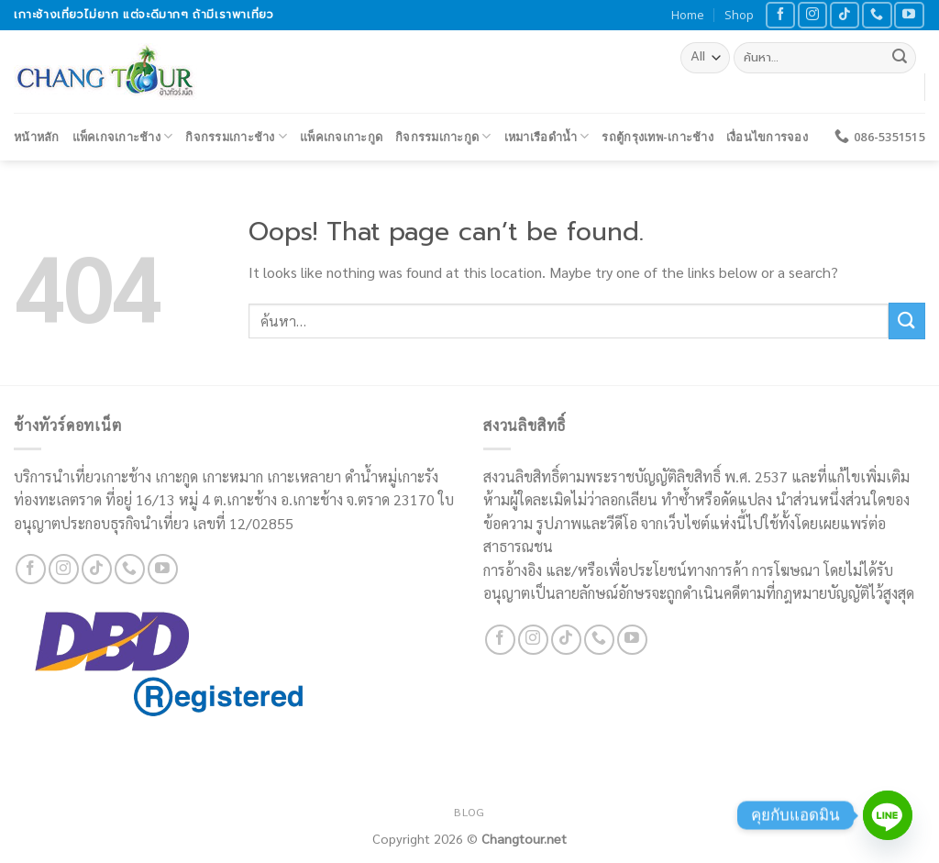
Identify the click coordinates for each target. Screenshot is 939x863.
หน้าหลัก (37, 136)
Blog (469, 811)
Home (687, 14)
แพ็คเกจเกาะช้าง (122, 136)
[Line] (887, 815)
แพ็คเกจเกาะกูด (341, 136)
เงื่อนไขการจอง (767, 136)
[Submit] (899, 57)
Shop (739, 14)
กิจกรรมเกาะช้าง (236, 136)
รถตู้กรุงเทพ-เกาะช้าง (657, 136)
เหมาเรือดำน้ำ (547, 136)
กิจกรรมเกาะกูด (443, 136)
